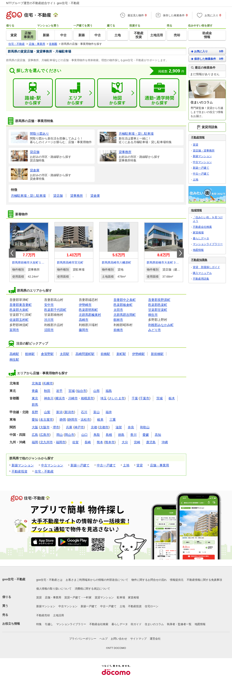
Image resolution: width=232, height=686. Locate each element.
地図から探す (117, 93)
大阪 (35, 427)
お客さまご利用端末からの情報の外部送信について (97, 579)
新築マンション (23, 465)
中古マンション (52, 465)
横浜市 (60, 398)
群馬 (35, 404)
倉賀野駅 (47, 354)
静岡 (63, 419)
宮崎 (137, 442)
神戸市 (79, 427)
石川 (84, 412)
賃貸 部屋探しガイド (206, 267)
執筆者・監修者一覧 (179, 624)
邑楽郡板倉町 (123, 305)
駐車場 (121, 597)
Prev (12, 253)
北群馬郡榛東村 (90, 315)
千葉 (135, 398)
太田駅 (64, 354)
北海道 (36, 383)
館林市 (118, 319)
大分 (125, 442)
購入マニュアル (202, 273)
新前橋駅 (157, 354)
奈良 (131, 427)
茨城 (159, 398)
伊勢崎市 (85, 305)
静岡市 (72, 419)
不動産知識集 (199, 259)
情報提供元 (177, 579)
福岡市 (60, 442)
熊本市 (110, 442)
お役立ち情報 (11, 623)
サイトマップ (138, 638)
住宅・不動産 (44, 471)
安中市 (49, 305)
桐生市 (153, 315)
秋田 (47, 391)
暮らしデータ (201, 238)
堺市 (56, 427)
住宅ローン (151, 606)
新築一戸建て (79, 465)
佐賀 (75, 442)
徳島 (121, 435)
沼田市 (49, 330)
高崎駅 (14, 354)
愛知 (35, 419)
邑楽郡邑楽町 (157, 305)
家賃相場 (198, 232)
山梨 (47, 412)
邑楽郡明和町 (88, 310)
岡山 (59, 435)
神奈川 (48, 398)
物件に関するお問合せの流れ (149, 579)
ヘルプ (103, 638)
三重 (112, 419)
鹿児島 (151, 442)
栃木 (172, 398)
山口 (84, 435)
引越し (49, 624)
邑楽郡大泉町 (19, 310)
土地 (126, 465)
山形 (96, 391)
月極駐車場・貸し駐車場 (28, 195)
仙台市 (81, 391)
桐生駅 (14, 359)
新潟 (59, 412)
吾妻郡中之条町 (125, 300)
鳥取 (97, 435)
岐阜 (100, 419)
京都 (94, 427)
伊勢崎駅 (138, 354)
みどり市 (154, 330)
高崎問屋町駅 (84, 354)
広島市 (45, 435)
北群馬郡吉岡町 (125, 315)
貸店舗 (58, 195)
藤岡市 (83, 330)
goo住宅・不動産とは (49, 579)
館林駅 (30, 354)
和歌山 (145, 427)
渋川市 (49, 319)
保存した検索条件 (207, 58)
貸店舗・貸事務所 (204, 150)
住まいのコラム (154, 624)
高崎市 (83, 319)
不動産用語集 (201, 278)
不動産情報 (198, 137)
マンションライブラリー (208, 244)
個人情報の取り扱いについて (54, 588)
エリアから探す (75, 93)
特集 (39, 624)
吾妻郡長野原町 (159, 300)
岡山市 (69, 435)
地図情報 (198, 250)
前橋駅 (105, 354)
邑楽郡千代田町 (55, 310)
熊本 (100, 442)
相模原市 (87, 398)
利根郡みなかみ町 (161, 325)
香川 (133, 435)
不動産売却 (43, 615)
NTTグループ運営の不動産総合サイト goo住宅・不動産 (43, 3)
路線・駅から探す (33, 93)
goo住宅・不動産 (13, 579)
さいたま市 (117, 398)
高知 (158, 435)
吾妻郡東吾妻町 (21, 305)
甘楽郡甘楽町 (157, 310)
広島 (35, 435)
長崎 (88, 442)
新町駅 (121, 354)
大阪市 (45, 427)
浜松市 (85, 419)
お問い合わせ (119, 638)
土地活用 (58, 615)
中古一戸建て (106, 465)
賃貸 (139, 465)
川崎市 (73, 398)
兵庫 (69, 427)
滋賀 (119, 427)
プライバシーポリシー (82, 638)
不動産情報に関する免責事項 (204, 579)
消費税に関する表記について (92, 588)
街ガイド (136, 624)
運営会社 (155, 638)
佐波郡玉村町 (19, 319)
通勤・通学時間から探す (159, 93)
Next (180, 253)
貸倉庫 (95, 195)
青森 (35, 391)
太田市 (118, 310)
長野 (35, 412)
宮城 (71, 391)
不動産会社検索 (202, 226)
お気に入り (207, 51)
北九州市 (46, 442)
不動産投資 (19, 471)
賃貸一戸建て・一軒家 (78, 597)
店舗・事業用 (159, 465)
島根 (109, 435)
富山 (96, 412)
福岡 (35, 442)
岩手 (59, 391)
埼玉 (103, 398)
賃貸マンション (104, 597)
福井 (109, 412)
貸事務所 (76, 195)
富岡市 (14, 330)
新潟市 (69, 412)
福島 (109, 391)
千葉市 (144, 398)
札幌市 (48, 383)
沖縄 (165, 442)
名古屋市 (46, 419)
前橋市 (118, 330)
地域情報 (196, 210)
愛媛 (146, 435)
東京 (35, 398)
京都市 (104, 427)
